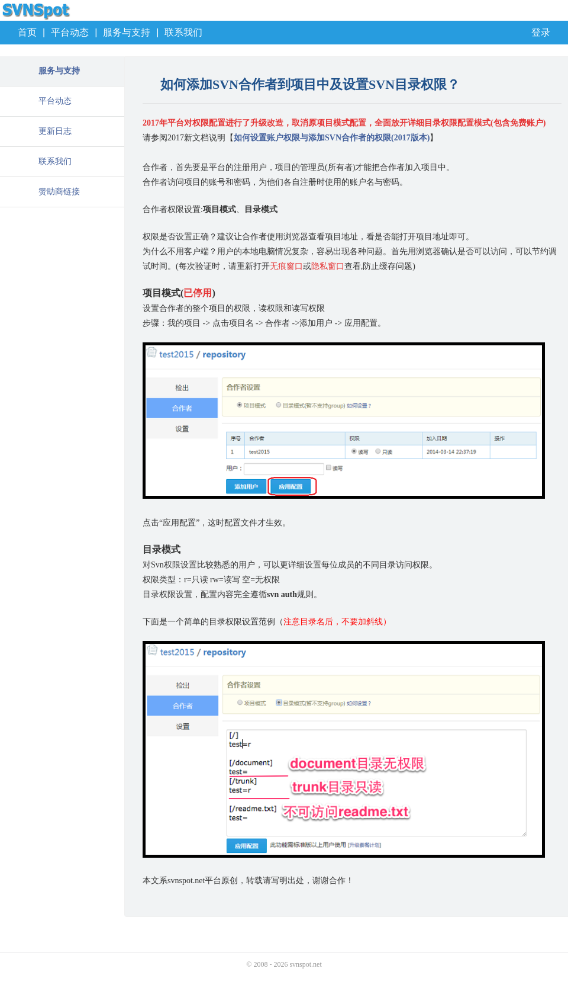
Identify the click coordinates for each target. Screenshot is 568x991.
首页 (27, 32)
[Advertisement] (62, 266)
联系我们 (183, 32)
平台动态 (70, 32)
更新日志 (55, 131)
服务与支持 (126, 32)
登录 (540, 32)
